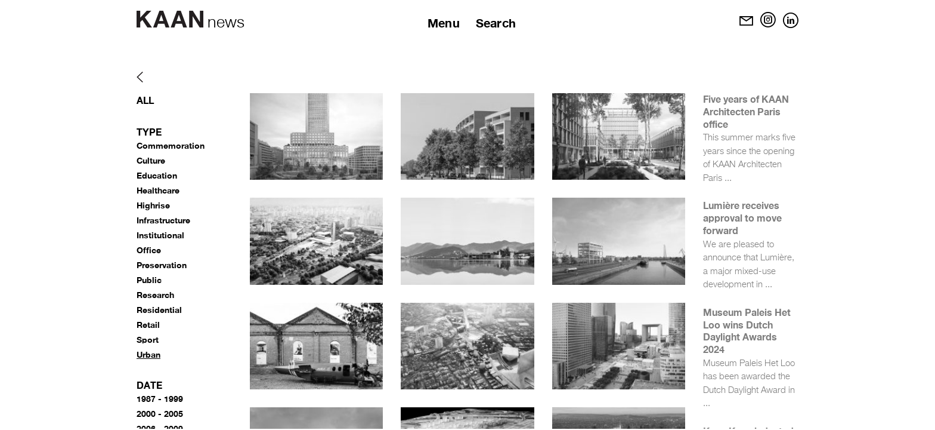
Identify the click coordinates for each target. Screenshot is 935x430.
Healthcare (158, 190)
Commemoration (171, 145)
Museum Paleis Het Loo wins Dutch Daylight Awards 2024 (747, 330)
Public (149, 280)
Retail (148, 325)
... (728, 178)
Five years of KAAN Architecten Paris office (746, 111)
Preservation (162, 265)
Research (155, 295)
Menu (444, 23)
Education (157, 175)
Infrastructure (163, 220)
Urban (148, 354)
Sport (148, 339)
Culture (151, 160)
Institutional (160, 235)
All (145, 100)
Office (149, 250)
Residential (159, 310)
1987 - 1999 (160, 399)
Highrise (153, 205)
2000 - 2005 (160, 413)
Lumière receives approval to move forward (742, 217)
